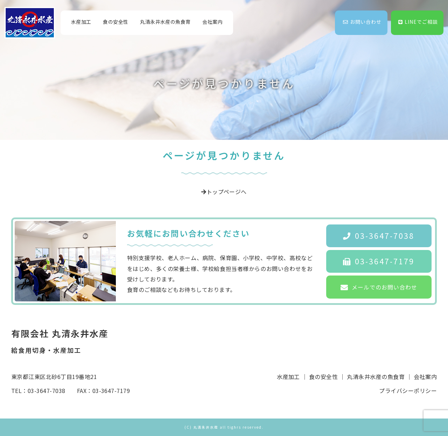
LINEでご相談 (418, 21)
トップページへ (224, 191)
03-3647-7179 (378, 261)
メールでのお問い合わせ (379, 287)
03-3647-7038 (378, 235)
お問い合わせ (362, 21)
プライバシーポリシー (408, 390)
